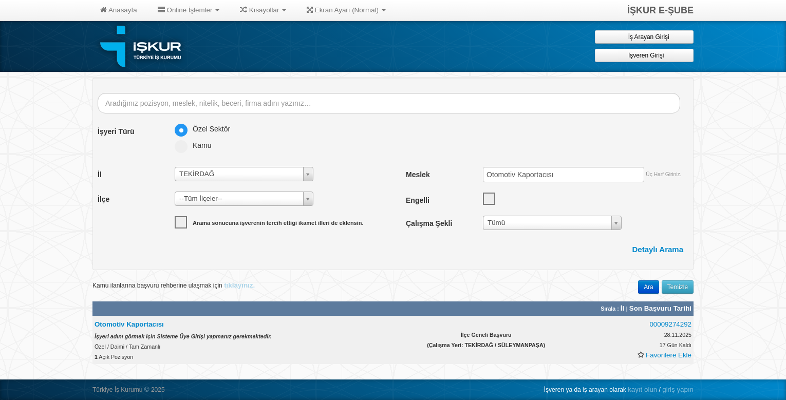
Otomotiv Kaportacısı (129, 324)
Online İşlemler (189, 10)
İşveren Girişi (644, 55)
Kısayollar (263, 10)
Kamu (196, 145)
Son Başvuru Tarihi (660, 308)
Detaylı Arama (658, 249)
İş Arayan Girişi (644, 37)
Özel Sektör (206, 129)
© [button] (146, 389)
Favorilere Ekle (668, 355)
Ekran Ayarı (346, 10)
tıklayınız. (239, 285)
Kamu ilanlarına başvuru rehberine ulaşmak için (173, 285)
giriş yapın (678, 389)
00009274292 (670, 324)
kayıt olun (642, 389)
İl (623, 308)
